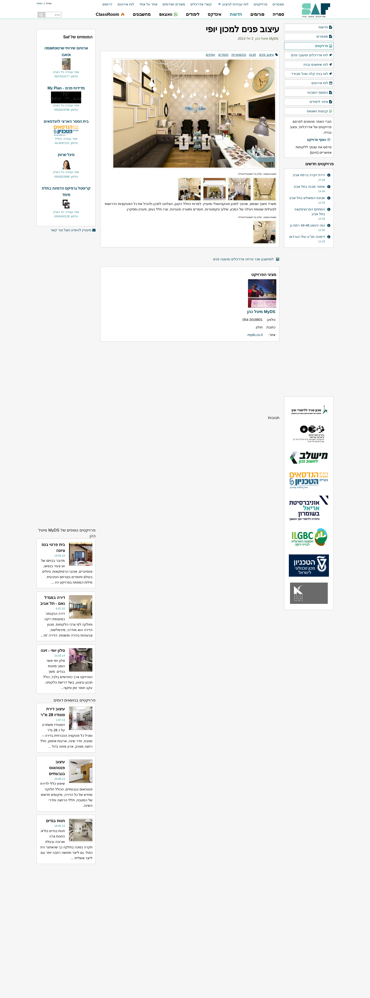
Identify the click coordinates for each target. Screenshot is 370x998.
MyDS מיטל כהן (266, 38)
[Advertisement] (189, 378)
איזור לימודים (321, 102)
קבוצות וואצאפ (319, 111)
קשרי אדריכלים (201, 4)
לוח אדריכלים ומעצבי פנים (311, 55)
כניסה (39, 3)
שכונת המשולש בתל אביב (307, 198)
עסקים (210, 55)
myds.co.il (255, 335)
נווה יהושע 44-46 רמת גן (307, 225)
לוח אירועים (126, 4)
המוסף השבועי (319, 92)
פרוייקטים (260, 4)
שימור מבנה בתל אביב (309, 186)
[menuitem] (275, 4)
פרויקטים (323, 46)
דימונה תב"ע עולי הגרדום (307, 237)
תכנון (252, 55)
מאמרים (278, 4)
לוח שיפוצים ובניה (317, 64)
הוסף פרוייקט (319, 140)
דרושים (107, 4)
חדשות (325, 27)
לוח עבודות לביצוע (235, 4)
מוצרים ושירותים (174, 4)
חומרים (223, 55)
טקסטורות (238, 55)
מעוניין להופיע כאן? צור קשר (73, 230)
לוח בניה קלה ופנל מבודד (311, 74)
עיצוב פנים (266, 55)
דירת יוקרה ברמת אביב (309, 175)
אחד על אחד (148, 4)
